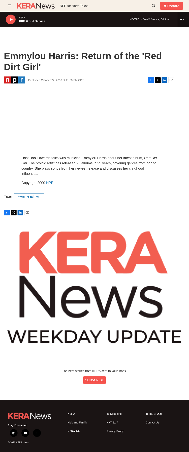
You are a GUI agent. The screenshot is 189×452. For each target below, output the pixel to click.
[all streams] (183, 19)
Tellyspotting (114, 413)
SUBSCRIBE (94, 380)
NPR (50, 183)
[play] (11, 19)
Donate (173, 6)
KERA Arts (74, 431)
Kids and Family (77, 422)
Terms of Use (154, 413)
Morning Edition (29, 196)
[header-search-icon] (153, 6)
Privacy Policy (115, 431)
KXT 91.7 (112, 422)
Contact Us (152, 422)
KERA (71, 413)
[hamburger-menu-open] (9, 6)
